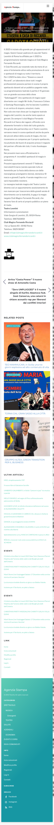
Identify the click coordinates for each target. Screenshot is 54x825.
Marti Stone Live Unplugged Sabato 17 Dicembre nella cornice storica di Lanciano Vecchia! (27, 575)
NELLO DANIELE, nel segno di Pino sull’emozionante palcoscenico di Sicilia (23, 499)
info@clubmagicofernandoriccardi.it (26, 233)
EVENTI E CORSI (10, 739)
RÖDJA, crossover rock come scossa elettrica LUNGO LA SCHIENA (25, 541)
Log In (6, 663)
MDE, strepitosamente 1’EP (14, 480)
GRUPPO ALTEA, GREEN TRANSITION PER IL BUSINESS (25, 461)
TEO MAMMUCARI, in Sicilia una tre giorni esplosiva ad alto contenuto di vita (27, 366)
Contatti (7, 667)
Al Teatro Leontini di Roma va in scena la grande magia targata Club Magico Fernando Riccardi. (27, 29)
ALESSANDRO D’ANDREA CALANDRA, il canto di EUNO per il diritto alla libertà (27, 528)
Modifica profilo (10, 655)
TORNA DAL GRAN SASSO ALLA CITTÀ (25, 413)
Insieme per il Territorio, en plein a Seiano (19, 587)
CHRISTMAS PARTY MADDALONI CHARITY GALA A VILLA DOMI (26, 568)
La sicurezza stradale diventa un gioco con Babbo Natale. (25, 582)
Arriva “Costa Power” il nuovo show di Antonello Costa (25, 281)
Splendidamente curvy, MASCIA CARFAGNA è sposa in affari (26, 535)
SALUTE (7, 725)
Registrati (7, 659)
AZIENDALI (8, 730)
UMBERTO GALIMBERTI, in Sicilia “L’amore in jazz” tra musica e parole (27, 491)
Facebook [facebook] (10, 797)
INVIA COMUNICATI (12, 744)
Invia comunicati (10, 651)
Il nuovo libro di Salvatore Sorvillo (16, 485)
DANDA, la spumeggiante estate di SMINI (19, 522)
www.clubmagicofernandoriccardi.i (19, 236)
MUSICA (9, 710)
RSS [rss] (8, 807)
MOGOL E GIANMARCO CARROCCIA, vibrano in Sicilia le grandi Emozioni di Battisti (26, 515)
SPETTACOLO (9, 705)
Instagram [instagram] (10, 802)
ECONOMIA (10, 735)
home (6, 647)
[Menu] (48, 6)
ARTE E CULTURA (27, 24)
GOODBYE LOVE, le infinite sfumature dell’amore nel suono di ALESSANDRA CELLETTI (26, 507)
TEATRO (9, 720)
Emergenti (11, 716)
